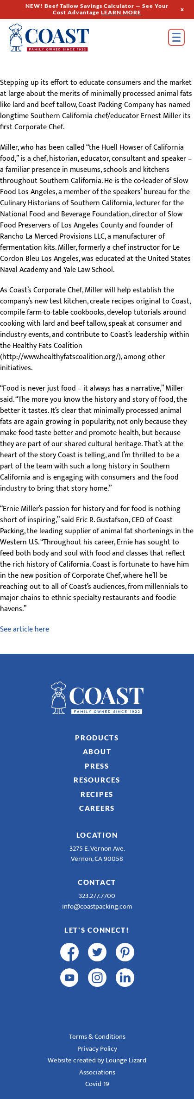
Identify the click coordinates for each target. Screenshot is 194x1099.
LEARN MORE (121, 12)
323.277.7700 (97, 896)
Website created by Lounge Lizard (97, 1060)
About (97, 751)
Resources (97, 780)
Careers (97, 808)
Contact (97, 882)
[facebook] (69, 952)
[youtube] (69, 977)
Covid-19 (97, 1084)
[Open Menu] (176, 37)
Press (97, 766)
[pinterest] (125, 952)
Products (97, 737)
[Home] (62, 37)
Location (97, 835)
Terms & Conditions (97, 1036)
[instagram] (97, 977)
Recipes (97, 794)
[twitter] (97, 952)
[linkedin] (125, 977)
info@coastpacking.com (97, 906)
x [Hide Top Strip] (182, 9)
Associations (97, 1072)
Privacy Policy (97, 1049)
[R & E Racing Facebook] (69, 1003)
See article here (24, 629)
